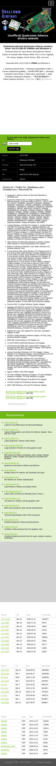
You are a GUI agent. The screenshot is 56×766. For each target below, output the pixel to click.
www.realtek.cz (10, 470)
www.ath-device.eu (11, 463)
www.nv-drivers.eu (11, 429)
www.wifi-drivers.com (12, 452)
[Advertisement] (28, 108)
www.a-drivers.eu (11, 422)
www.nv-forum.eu (11, 527)
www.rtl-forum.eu (10, 534)
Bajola (48, 762)
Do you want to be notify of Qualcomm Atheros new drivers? (28, 138)
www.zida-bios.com (11, 505)
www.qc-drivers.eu (11, 438)
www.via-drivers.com (12, 498)
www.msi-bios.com (11, 477)
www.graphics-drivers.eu (13, 445)
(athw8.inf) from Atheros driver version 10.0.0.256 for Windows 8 (25, 392)
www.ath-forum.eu (11, 520)
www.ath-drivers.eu (11, 484)
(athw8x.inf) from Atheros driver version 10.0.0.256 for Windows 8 (26, 397)
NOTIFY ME (14, 149)
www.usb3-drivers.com (13, 491)
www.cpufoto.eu (10, 512)
